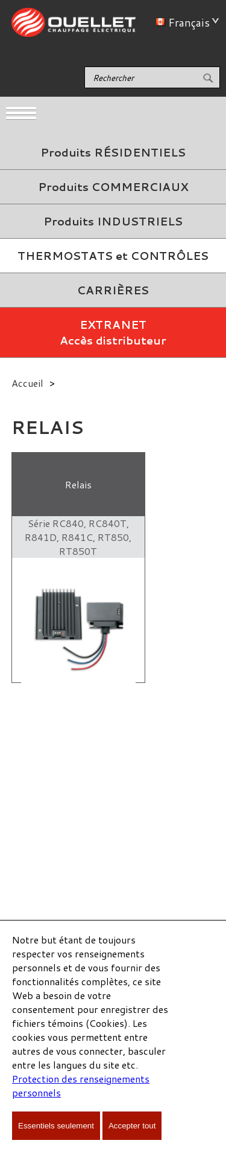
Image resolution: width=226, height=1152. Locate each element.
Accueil (27, 383)
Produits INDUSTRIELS (113, 221)
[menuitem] (113, 152)
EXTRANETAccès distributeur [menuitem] (113, 332)
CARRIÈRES (113, 290)
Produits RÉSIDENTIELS (113, 152)
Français (185, 22)
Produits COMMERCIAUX (113, 187)
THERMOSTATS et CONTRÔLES (113, 256)
